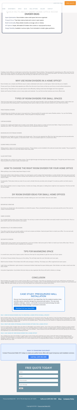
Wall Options (34, 8)
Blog (25, 8)
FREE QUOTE (70, 3)
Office (19, 8)
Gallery (42, 8)
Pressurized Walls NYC (44, 406)
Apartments (11, 8)
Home (3, 8)
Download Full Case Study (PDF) (25, 308)
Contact (50, 8)
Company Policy (68, 399)
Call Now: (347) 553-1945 (38, 357)
